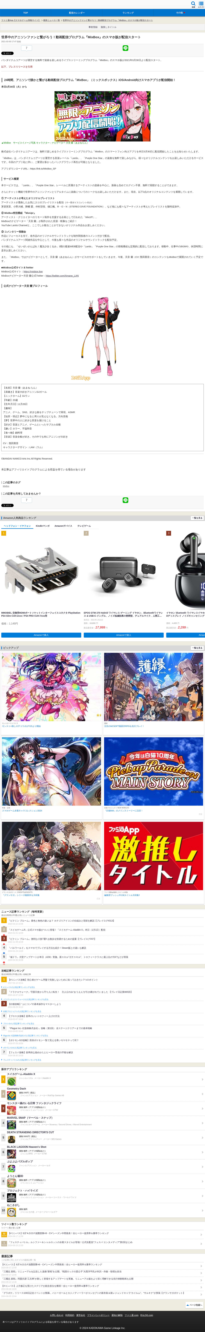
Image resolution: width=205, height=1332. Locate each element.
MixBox (6, 486)
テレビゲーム (84, 526)
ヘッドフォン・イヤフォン (17, 526)
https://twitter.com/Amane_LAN (62, 275)
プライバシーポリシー (98, 1315)
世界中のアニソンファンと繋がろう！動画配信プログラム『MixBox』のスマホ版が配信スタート (108, 20)
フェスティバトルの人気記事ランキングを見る (22, 1060)
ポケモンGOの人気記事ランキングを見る (20, 1048)
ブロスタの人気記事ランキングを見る (18, 1024)
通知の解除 (117, 1315)
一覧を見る (197, 518)
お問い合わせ (56, 1315)
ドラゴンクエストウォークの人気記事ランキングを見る (26, 999)
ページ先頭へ (196, 1305)
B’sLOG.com (146, 1315)
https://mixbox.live (33, 271)
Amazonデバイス (63, 526)
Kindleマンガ (42, 526)
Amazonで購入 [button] (41, 635)
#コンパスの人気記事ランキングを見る (19, 987)
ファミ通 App (12, 5)
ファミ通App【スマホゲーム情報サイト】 (20, 20)
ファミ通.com (131, 1315)
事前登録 (93, 27)
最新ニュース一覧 (51, 20)
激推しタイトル (108, 27)
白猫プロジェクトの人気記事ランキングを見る (22, 1011)
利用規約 (69, 1315)
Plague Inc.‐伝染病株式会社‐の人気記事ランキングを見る (25, 1036)
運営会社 (80, 1315)
